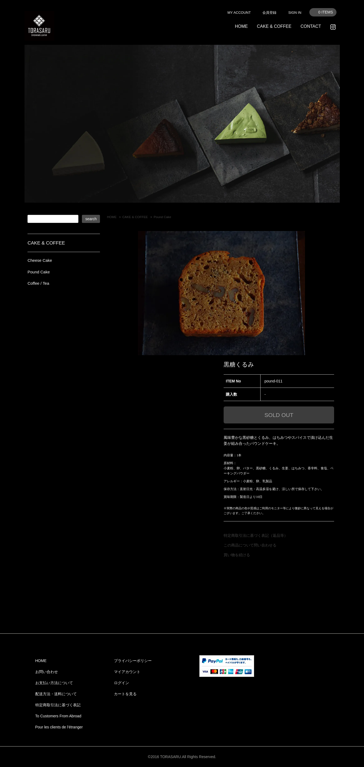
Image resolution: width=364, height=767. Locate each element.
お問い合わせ (46, 672)
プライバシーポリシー (133, 661)
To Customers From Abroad (58, 716)
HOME (241, 26)
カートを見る (125, 694)
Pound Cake (162, 217)
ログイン (121, 683)
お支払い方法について (54, 683)
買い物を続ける (237, 555)
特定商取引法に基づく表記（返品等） (256, 535)
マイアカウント (127, 672)
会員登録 (269, 13)
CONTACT (310, 26)
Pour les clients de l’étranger (59, 727)
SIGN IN (294, 13)
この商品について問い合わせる (250, 545)
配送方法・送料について (56, 694)
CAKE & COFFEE (274, 26)
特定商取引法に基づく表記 (58, 705)
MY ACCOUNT (239, 13)
